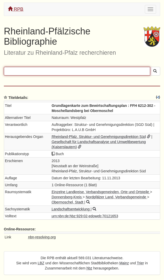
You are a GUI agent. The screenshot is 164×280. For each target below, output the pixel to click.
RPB (15, 9)
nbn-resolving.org (42, 237)
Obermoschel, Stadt (68, 202)
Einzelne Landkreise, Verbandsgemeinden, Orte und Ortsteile (101, 192)
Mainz (124, 263)
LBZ (41, 263)
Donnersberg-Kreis (67, 197)
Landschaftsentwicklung (71, 209)
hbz (89, 268)
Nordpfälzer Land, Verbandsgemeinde (116, 197)
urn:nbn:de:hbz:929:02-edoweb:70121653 (85, 216)
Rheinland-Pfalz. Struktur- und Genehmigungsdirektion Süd (99, 137)
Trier (140, 263)
